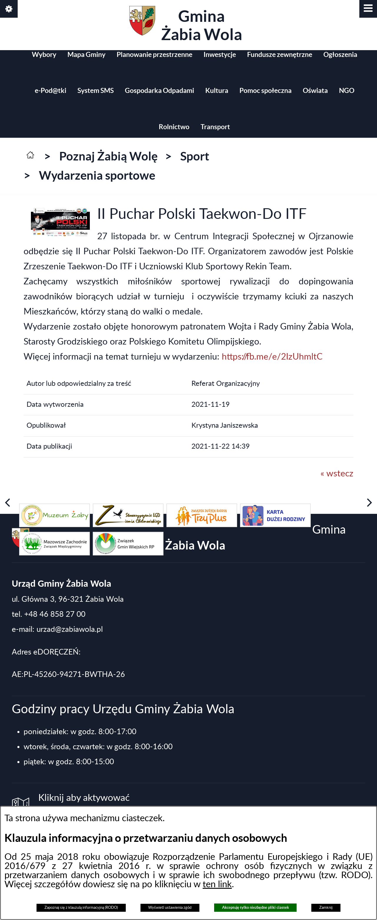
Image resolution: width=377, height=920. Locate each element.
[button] (368, 9)
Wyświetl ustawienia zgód (169, 908)
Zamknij (326, 908)
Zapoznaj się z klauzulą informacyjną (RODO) (81, 908)
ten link (217, 884)
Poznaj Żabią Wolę (108, 156)
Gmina (185, 24)
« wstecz (336, 473)
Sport (194, 156)
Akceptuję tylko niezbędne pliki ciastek (255, 907)
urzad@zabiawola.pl (70, 629)
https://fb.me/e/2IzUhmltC (272, 356)
